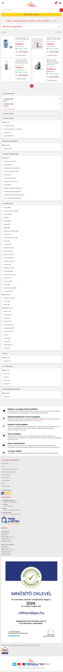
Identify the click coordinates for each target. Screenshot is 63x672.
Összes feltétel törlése (9, 110)
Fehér (6, 226)
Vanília (6, 266)
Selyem (6, 323)
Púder (6, 343)
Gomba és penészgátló (11, 193)
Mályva (6, 313)
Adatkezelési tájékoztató (8, 473)
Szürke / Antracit (9, 213)
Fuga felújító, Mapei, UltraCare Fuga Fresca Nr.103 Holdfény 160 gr (21, 63)
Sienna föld (7, 249)
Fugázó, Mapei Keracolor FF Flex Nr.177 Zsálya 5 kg (22, 38)
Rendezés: (4, 32)
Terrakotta (7, 326)
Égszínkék (7, 346)
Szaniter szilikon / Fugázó (12, 131)
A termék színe (8, 205)
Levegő (6, 340)
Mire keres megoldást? (12, 26)
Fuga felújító (8, 137)
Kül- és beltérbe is (10, 173)
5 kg (5, 379)
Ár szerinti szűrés (8, 115)
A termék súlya (8, 368)
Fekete (6, 279)
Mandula (7, 316)
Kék (5, 219)
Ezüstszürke (8, 269)
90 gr (5, 375)
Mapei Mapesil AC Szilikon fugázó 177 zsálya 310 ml (51, 39)
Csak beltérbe (8, 180)
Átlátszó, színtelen (10, 233)
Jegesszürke (8, 330)
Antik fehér (7, 333)
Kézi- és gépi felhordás (11, 200)
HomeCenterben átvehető (11, 391)
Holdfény (7, 310)
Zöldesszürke (8, 300)
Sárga (6, 243)
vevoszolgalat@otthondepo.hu (11, 511)
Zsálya (6, 296)
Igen (5, 398)
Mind (5, 124)
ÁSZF (3, 468)
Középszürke (8, 263)
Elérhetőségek (5, 488)
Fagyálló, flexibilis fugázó (12, 190)
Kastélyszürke (8, 276)
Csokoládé (7, 273)
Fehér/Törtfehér (9, 239)
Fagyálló (7, 176)
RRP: (16, 41)
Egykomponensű (9, 183)
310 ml (6, 382)
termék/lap (58, 32)
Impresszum (5, 465)
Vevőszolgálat (5, 482)
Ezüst (5, 306)
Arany (6, 303)
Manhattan (7, 256)
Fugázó (6, 134)
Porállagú (7, 166)
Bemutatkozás (5, 479)
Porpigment (8, 127)
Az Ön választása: (9, 95)
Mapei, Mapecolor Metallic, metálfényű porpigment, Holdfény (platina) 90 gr (52, 64)
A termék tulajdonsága (10, 155)
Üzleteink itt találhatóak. (35, 422)
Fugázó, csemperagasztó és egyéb (20, 21)
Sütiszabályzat (5, 476)
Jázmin (6, 246)
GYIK (3, 485)
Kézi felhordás (8, 163)
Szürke (6, 216)
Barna (6, 223)
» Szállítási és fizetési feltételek (9, 471)
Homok (6, 236)
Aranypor (7, 293)
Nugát (6, 320)
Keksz (6, 286)
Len (5, 336)
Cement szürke (9, 289)
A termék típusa (8, 120)
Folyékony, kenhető (10, 170)
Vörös (6, 350)
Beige (6, 229)
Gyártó (5, 355)
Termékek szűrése (31, 15)
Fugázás (6, 150)
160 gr (6, 385)
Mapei (6, 363)
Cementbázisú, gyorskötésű (13, 196)
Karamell (7, 253)
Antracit (6, 283)
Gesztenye (7, 259)
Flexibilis (6, 186)
